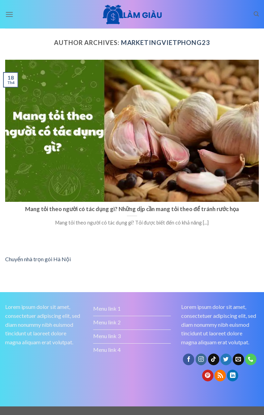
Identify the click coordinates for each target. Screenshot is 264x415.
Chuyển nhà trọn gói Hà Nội (38, 259)
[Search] (256, 14)
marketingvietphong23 (165, 42)
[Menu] (9, 14)
